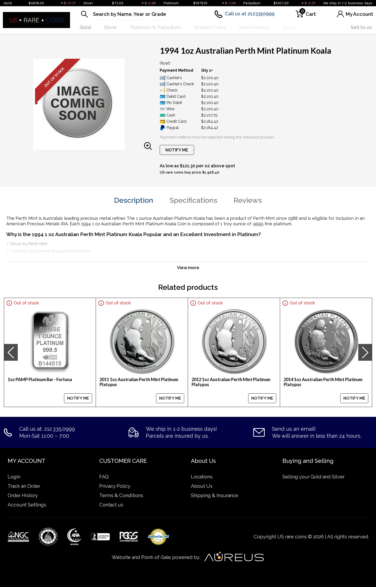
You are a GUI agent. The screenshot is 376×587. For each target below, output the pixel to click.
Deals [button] (289, 27)
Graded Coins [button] (210, 27)
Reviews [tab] (248, 200)
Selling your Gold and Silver (313, 477)
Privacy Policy (114, 486)
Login (14, 477)
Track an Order (24, 486)
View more (188, 267)
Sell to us (361, 27)
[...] (136, 14)
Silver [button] (110, 27)
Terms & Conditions (121, 495)
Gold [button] (85, 27)
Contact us (111, 505)
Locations (201, 477)
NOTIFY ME (176, 149)
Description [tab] (133, 200)
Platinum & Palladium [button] (155, 27)
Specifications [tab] (193, 200)
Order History (23, 495)
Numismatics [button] (254, 27)
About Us (201, 486)
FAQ (104, 477)
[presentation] (11, 352)
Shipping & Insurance (214, 495)
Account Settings (27, 505)
